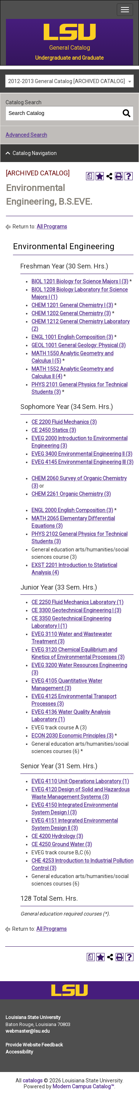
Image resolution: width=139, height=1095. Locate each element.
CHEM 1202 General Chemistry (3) (71, 313)
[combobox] (69, 81)
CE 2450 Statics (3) (54, 430)
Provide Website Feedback (34, 1045)
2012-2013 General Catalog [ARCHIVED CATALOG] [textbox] (66, 81)
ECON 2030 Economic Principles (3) (72, 736)
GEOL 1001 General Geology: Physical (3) (79, 345)
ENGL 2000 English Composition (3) (72, 510)
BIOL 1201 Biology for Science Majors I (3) (80, 281)
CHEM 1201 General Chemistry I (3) (72, 305)
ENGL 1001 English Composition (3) (72, 337)
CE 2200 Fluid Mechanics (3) (64, 422)
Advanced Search (26, 135)
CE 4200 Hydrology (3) (57, 836)
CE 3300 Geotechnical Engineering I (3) (76, 610)
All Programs (52, 227)
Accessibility (19, 1052)
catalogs (33, 1081)
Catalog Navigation (35, 153)
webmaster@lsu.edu (28, 1031)
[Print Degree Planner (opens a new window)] (90, 176)
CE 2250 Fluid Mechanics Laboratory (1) (77, 602)
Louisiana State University (33, 1017)
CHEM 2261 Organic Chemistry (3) (71, 494)
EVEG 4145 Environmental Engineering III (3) (82, 462)
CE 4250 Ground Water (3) (62, 844)
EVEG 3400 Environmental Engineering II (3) (82, 454)
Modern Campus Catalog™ (83, 1086)
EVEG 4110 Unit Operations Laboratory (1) (80, 781)
